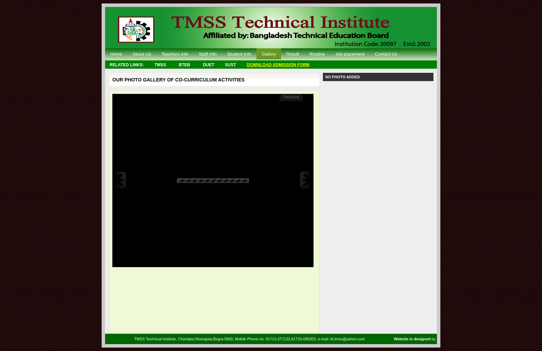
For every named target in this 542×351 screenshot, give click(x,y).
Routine (317, 54)
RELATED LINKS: (127, 64)
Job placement (350, 54)
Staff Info (208, 54)
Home (116, 54)
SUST (230, 64)
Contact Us (386, 54)
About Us (142, 54)
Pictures (291, 96)
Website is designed (413, 339)
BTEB (184, 64)
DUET (208, 64)
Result (292, 54)
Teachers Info (174, 54)
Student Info (239, 54)
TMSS (160, 64)
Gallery (269, 54)
